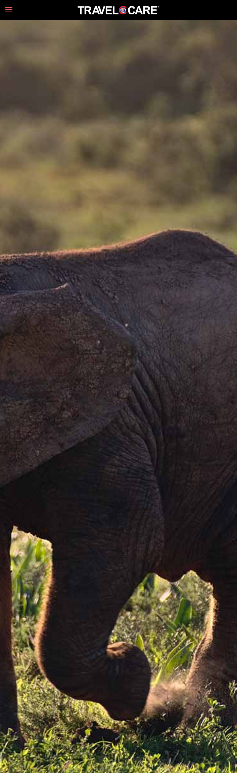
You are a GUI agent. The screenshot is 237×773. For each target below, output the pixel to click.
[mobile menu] (8, 9)
